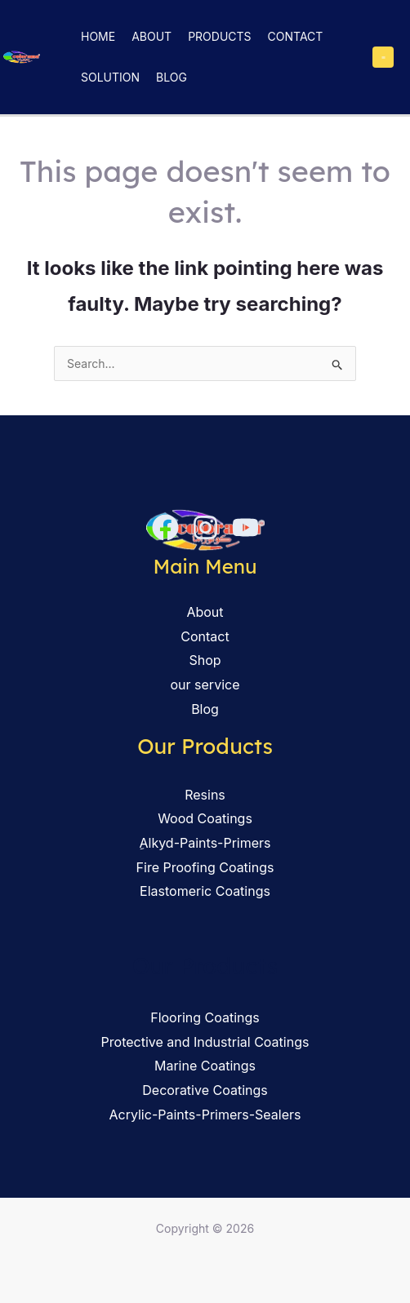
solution (110, 77)
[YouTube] (245, 527)
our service (205, 684)
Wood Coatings (205, 818)
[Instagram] (205, 527)
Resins (205, 795)
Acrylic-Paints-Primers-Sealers (205, 1114)
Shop (205, 660)
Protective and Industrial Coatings (205, 1042)
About (151, 36)
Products (219, 36)
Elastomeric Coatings (205, 891)
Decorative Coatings (204, 1090)
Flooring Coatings (205, 1017)
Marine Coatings (205, 1065)
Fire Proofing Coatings (205, 867)
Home (98, 36)
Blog (171, 77)
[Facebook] (165, 527)
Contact (295, 36)
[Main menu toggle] (383, 57)
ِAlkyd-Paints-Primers (204, 843)
